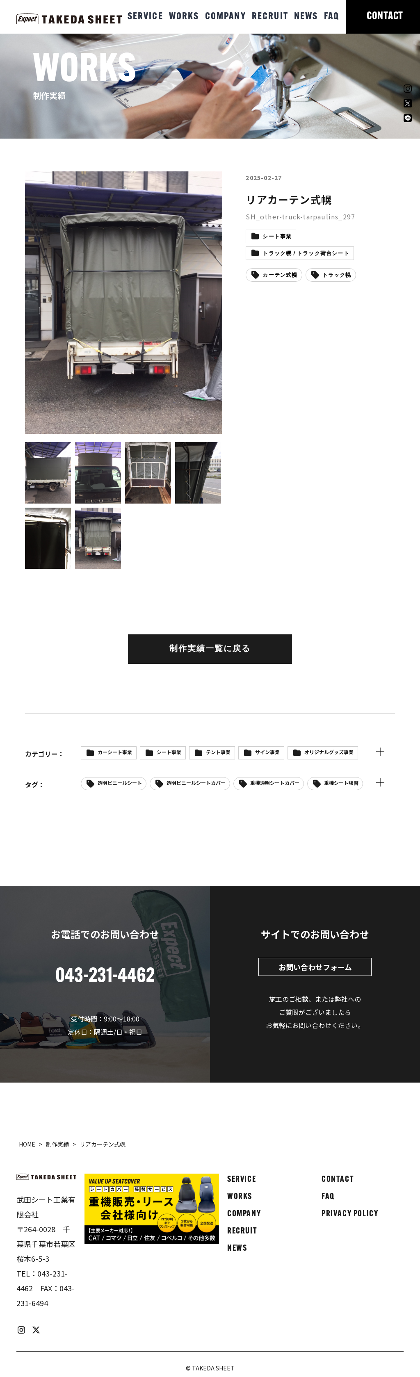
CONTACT (385, 16)
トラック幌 (337, 275)
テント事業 (218, 751)
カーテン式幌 (279, 275)
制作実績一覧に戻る (210, 649)
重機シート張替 (341, 782)
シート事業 (277, 236)
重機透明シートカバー (274, 782)
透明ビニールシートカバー (196, 782)
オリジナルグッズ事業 (329, 751)
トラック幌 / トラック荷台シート (305, 253)
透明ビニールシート (120, 782)
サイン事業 (267, 751)
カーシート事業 (115, 751)
